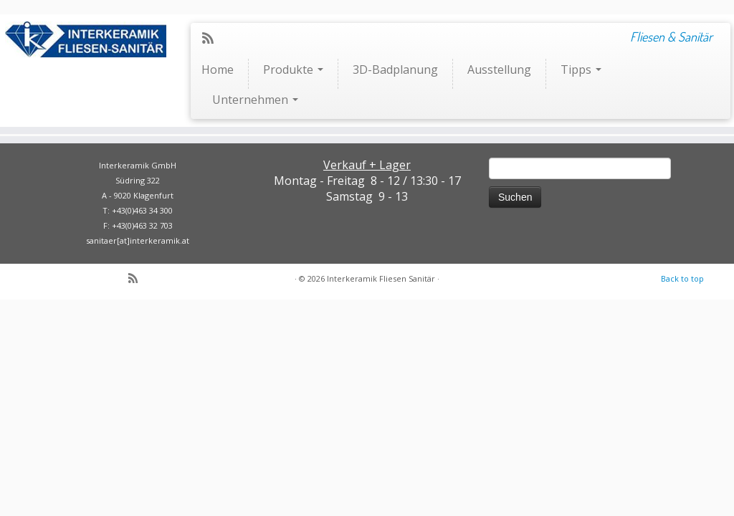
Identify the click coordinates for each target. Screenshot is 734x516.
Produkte (293, 69)
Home (217, 69)
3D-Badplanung (395, 69)
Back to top (682, 278)
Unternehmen (255, 100)
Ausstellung (499, 69)
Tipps (581, 69)
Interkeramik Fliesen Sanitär (381, 278)
